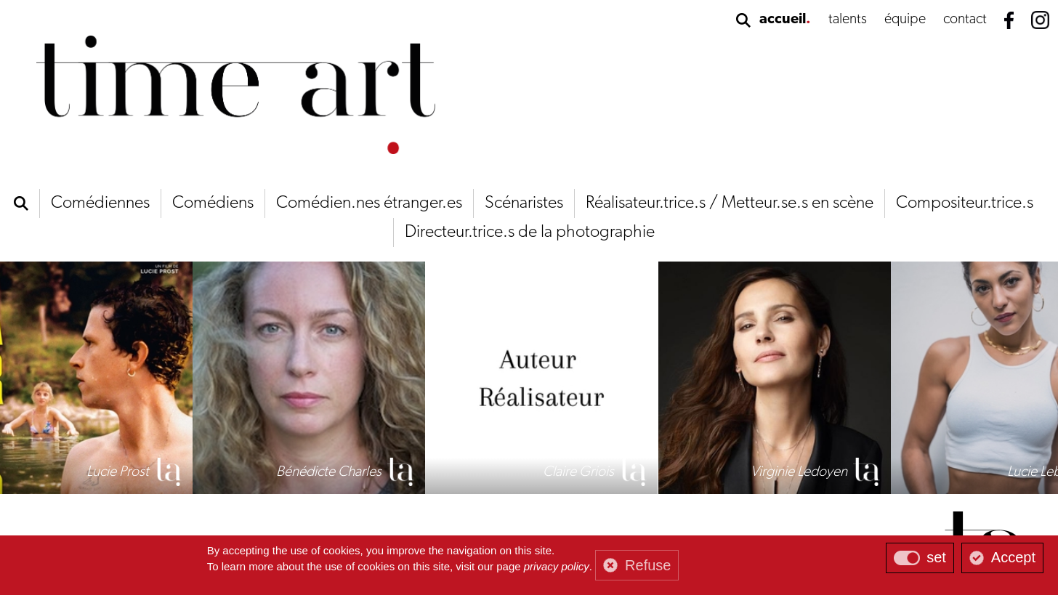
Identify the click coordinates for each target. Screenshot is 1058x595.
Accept (1013, 557)
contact (965, 19)
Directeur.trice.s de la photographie (530, 232)
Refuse (648, 565)
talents (847, 19)
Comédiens (213, 203)
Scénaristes (524, 203)
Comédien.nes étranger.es (369, 203)
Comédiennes (100, 203)
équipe (905, 19)
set (936, 557)
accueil (782, 19)
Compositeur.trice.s (964, 203)
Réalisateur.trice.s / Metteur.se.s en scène (729, 203)
